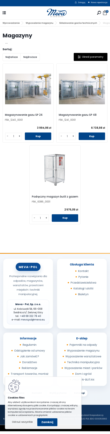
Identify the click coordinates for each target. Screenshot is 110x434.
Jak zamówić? (29, 359)
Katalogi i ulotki (83, 291)
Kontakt (83, 274)
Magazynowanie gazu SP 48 (78, 115)
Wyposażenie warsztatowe (83, 359)
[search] (99, 12)
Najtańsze (11, 57)
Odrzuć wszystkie (22, 422)
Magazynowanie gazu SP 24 (25, 115)
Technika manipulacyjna (83, 365)
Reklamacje (29, 371)
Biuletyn (83, 297)
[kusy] (14, 136)
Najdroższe (30, 57)
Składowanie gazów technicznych (78, 23)
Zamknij (47, 422)
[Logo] (55, 13)
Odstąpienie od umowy (29, 353)
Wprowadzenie (11, 23)
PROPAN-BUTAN (83, 382)
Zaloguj (81, 2)
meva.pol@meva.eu (33, 322)
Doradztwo (29, 365)
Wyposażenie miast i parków (83, 371)
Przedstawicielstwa (83, 285)
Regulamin (29, 347)
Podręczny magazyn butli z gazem (51, 198)
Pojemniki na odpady (83, 347)
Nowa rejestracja (99, 2)
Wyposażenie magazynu (39, 23)
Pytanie (83, 280)
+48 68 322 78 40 (30, 318)
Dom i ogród (83, 377)
